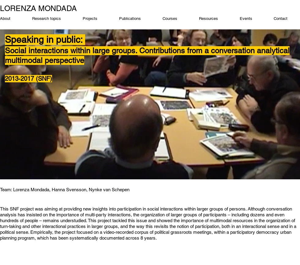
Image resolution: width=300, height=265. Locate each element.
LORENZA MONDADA (38, 8)
